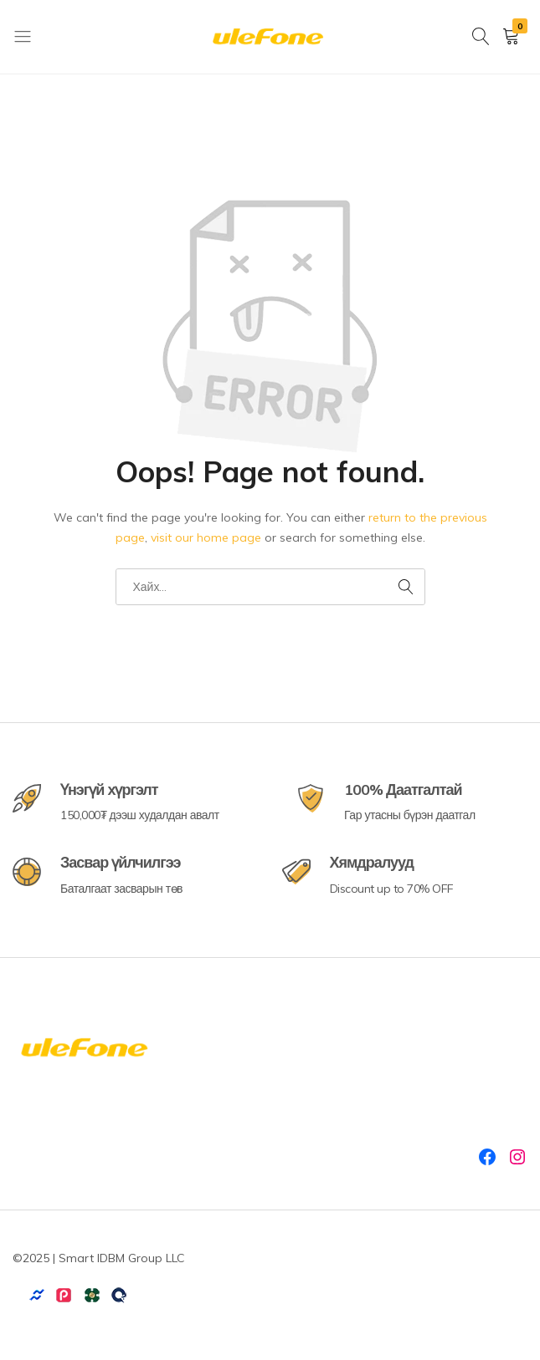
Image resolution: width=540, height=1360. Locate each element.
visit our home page (206, 537)
